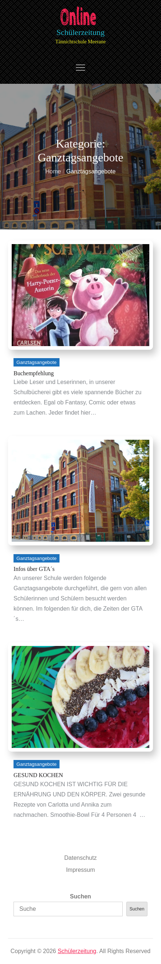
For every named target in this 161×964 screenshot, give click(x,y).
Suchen (80, 896)
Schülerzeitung (81, 32)
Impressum (80, 870)
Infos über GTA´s (34, 569)
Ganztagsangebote (36, 362)
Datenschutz (80, 858)
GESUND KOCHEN (38, 775)
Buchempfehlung (34, 373)
